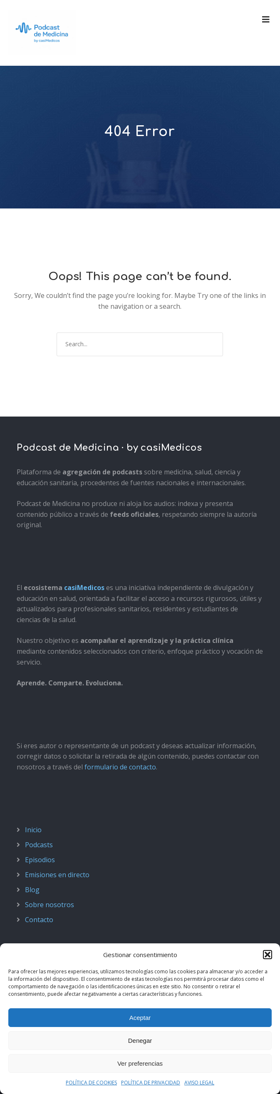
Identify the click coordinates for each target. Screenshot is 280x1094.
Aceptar (140, 1017)
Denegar (140, 1040)
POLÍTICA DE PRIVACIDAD (150, 1082)
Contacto (39, 919)
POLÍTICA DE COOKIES (91, 1082)
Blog (32, 889)
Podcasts (39, 844)
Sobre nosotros (49, 904)
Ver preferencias (140, 1063)
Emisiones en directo (57, 874)
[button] (267, 954)
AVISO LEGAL (199, 1082)
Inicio (33, 829)
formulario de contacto (120, 767)
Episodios (40, 859)
